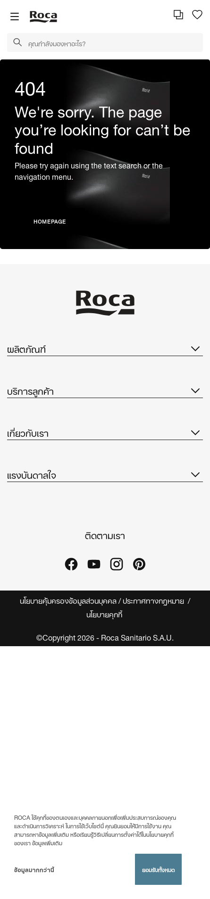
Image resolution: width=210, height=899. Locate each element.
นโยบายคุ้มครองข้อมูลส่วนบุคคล (68, 600)
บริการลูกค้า (105, 390)
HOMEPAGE (50, 221)
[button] (17, 43)
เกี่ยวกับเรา (105, 432)
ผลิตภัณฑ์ (105, 348)
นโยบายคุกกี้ (105, 614)
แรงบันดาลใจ (105, 474)
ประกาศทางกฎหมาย (154, 600)
